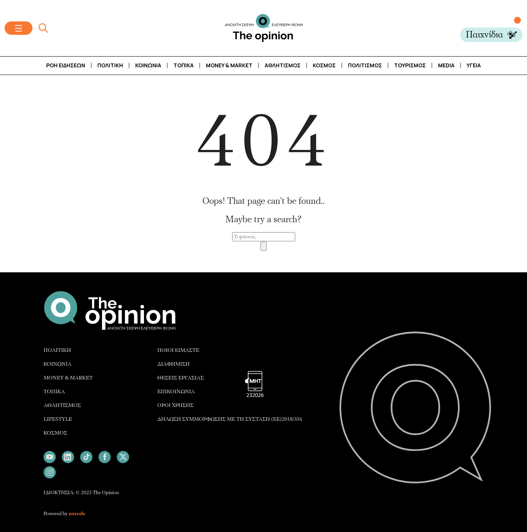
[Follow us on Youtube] (50, 457)
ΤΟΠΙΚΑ (54, 391)
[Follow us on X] (123, 457)
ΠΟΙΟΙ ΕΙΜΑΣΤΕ (178, 350)
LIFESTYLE (58, 419)
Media (446, 65)
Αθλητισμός (283, 65)
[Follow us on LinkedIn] (68, 457)
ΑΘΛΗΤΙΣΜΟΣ (62, 405)
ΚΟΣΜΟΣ (55, 432)
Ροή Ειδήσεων (65, 65)
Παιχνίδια (484, 35)
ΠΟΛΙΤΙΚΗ (57, 350)
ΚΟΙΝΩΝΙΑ (57, 364)
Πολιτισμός (365, 65)
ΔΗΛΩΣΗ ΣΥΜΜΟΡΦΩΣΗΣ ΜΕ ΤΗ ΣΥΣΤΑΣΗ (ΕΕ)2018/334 (229, 419)
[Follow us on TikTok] (86, 457)
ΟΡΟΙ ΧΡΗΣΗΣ (175, 405)
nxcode (77, 513)
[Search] (263, 246)
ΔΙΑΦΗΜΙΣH (173, 364)
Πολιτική (110, 65)
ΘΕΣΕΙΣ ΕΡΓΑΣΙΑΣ (180, 377)
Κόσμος (324, 65)
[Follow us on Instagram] (50, 472)
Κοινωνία (148, 65)
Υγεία (474, 65)
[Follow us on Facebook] (105, 457)
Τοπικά (183, 65)
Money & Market (229, 65)
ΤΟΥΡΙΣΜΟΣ (410, 65)
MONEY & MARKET (68, 377)
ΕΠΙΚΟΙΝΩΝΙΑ (176, 391)
